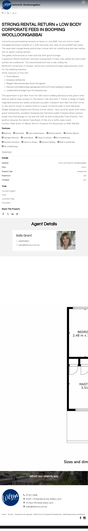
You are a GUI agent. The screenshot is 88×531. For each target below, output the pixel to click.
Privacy (10, 514)
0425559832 (23, 241)
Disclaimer (19, 514)
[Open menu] (83, 2)
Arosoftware (80, 514)
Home (4, 514)
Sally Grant (24, 235)
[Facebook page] (81, 518)
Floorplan (6, 203)
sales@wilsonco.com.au (29, 245)
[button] (43, 195)
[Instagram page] (84, 518)
